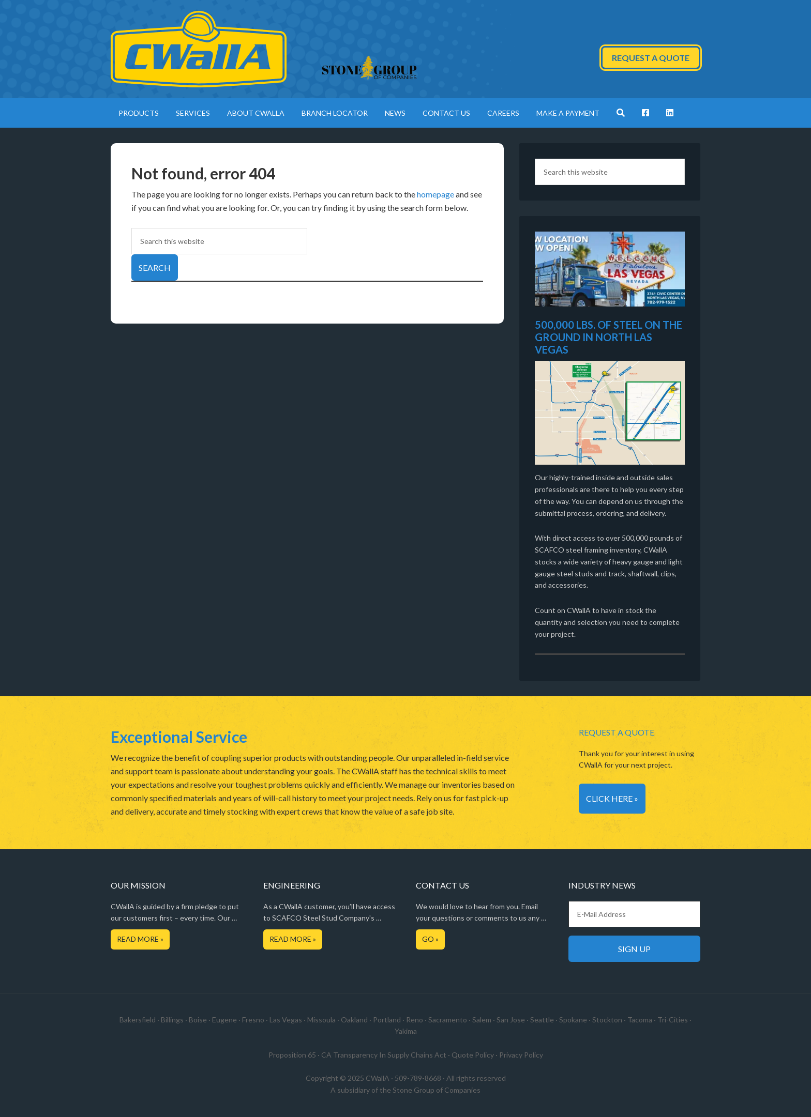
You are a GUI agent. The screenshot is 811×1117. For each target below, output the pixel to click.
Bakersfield (137, 1019)
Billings (172, 1019)
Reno (414, 1019)
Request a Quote (650, 58)
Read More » (140, 939)
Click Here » (612, 798)
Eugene (224, 1019)
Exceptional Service (179, 736)
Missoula (321, 1019)
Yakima (406, 1031)
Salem (481, 1019)
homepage (435, 194)
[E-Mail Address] (634, 914)
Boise (198, 1019)
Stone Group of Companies (436, 1089)
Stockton (607, 1019)
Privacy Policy (521, 1054)
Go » (430, 939)
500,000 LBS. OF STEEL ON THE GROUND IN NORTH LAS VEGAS (608, 337)
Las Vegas (285, 1019)
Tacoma (639, 1019)
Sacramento (447, 1019)
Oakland (354, 1019)
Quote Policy (473, 1054)
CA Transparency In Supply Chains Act (383, 1054)
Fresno (253, 1019)
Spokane (573, 1019)
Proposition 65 (292, 1054)
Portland (387, 1019)
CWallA (199, 49)
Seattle (542, 1019)
